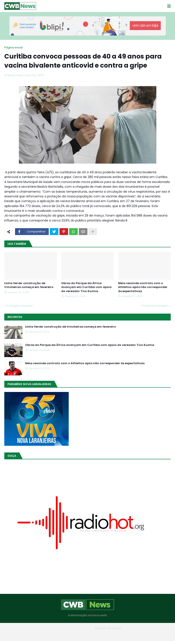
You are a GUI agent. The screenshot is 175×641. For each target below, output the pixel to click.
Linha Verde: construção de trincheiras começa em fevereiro (28, 285)
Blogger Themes (81, 628)
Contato (96, 634)
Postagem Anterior (19, 306)
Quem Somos (75, 634)
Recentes (15, 317)
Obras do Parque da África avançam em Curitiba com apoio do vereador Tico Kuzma (86, 287)
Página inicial (13, 47)
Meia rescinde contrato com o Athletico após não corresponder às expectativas (142, 287)
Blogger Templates (108, 628)
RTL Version (115, 634)
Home (56, 634)
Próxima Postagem (155, 306)
